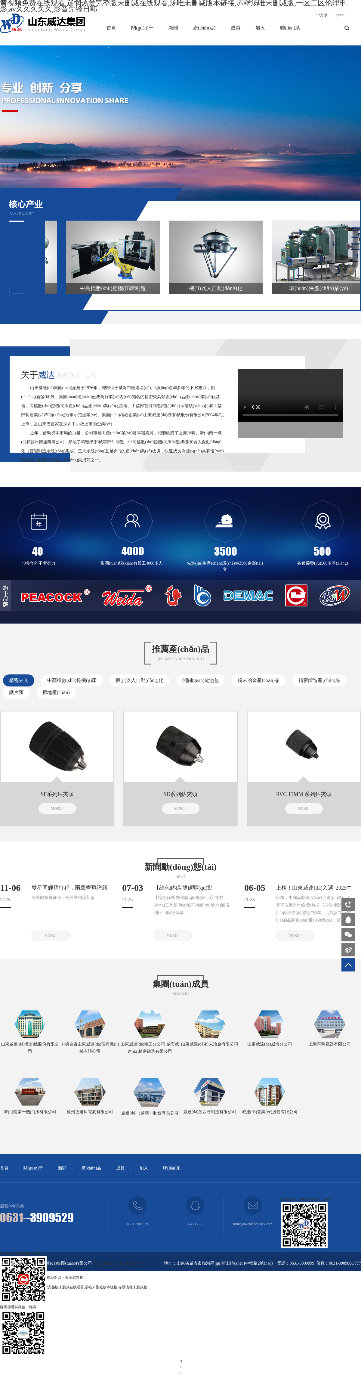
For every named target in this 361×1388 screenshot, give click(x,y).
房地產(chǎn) (56, 692)
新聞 (173, 27)
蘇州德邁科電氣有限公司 (90, 1112)
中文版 (321, 15)
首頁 (111, 27)
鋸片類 (16, 692)
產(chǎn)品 (204, 27)
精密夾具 (18, 680)
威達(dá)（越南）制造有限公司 (150, 1113)
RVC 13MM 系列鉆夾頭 (304, 794)
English (338, 15)
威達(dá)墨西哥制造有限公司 (209, 1112)
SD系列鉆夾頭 (180, 794)
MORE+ (57, 808)
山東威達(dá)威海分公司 (269, 1044)
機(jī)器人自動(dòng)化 (139, 680)
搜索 (346, 28)
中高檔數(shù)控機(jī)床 (72, 680)
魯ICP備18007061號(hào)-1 (117, 1263)
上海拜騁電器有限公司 (330, 1044)
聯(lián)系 (290, 27)
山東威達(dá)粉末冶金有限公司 (210, 1044)
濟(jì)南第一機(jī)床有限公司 (30, 1112)
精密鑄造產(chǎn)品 (319, 680)
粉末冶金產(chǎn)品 (258, 680)
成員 (235, 27)
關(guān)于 (142, 27)
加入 (260, 27)
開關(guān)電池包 (200, 680)
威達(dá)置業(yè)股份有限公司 (270, 1112)
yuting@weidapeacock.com (252, 1224)
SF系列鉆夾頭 (57, 794)
